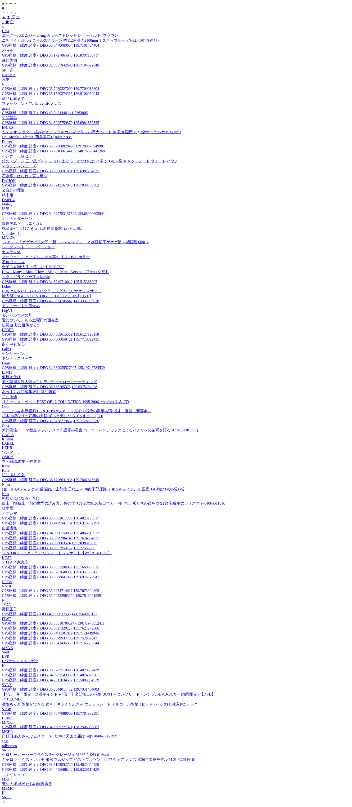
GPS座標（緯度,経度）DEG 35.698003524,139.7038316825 (49, 543)
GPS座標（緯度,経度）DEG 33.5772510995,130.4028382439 (50, 670)
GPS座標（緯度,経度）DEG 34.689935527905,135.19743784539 (53, 368)
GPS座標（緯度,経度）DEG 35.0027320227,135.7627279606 (50, 628)
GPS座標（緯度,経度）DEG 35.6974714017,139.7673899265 (50, 591)
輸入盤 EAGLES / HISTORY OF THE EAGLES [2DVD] (46, 296)
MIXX (7, 722)
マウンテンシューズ (19, 166)
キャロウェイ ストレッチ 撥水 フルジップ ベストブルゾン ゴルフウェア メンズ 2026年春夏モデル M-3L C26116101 (99, 760)
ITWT (6, 619)
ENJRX (8, 127)
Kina (5, 470)
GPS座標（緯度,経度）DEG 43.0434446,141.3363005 (45, 113)
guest (6, 108)
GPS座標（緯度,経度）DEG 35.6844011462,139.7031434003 (50, 689)
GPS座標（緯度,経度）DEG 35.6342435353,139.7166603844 (50, 643)
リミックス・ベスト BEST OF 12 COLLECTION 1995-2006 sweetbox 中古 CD (65, 402)
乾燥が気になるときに (21, 498)
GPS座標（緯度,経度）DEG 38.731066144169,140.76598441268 (53, 151)
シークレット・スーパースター (28, 247)
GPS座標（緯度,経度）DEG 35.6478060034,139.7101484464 (50, 45)
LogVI (7, 311)
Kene (6, 466)
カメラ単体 (11, 252)
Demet (7, 142)
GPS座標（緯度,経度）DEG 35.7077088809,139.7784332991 (50, 713)
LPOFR (8, 330)
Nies (5, 494)
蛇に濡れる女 (13, 475)
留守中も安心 (13, 344)
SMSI (6, 797)
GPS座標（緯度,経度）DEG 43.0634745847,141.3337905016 (50, 301)
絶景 (5, 209)
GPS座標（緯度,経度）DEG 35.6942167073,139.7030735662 (50, 185)
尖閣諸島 (9, 118)
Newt (6, 485)
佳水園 (7, 508)
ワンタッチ (11, 452)
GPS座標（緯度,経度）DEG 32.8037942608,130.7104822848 (50, 65)
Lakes (6, 349)
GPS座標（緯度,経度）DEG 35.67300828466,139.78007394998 (52, 146)
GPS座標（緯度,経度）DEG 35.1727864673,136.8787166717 (50, 55)
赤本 (5, 79)
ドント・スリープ (17, 358)
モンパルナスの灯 (17, 315)
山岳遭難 (9, 528)
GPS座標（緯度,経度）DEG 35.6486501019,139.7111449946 (50, 633)
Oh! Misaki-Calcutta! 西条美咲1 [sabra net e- (37, 137)
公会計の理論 (13, 190)
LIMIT (7, 372)
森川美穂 (9, 60)
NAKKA (9, 75)
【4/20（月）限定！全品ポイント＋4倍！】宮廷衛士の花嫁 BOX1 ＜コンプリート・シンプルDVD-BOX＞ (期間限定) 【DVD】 (108, 694)
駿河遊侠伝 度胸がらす (21, 325)
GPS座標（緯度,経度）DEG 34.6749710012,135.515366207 (49, 282)
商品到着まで (13, 99)
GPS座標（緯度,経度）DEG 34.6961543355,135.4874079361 (50, 675)
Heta (5, 31)
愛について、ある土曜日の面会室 (30, 320)
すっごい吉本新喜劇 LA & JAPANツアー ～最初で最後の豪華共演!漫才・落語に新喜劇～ (76, 411)
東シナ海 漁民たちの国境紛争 (27, 784)
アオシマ (9, 513)
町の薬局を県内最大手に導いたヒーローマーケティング (49, 382)
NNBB (7, 586)
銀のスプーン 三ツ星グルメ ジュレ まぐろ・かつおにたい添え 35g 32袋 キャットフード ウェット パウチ (90, 161)
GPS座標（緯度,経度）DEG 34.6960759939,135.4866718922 (50, 533)
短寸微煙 (9, 397)
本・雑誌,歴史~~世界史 (21, 461)
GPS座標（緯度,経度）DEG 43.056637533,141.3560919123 (49, 614)
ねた (5, 741)
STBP (6, 709)
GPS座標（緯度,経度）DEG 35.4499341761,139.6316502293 (50, 523)
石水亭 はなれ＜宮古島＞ (24, 176)
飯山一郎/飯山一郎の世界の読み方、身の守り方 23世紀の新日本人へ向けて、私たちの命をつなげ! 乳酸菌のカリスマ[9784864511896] (114, 503)
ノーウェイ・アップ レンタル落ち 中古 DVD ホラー (46, 257)
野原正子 (9, 609)
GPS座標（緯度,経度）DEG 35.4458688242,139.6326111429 (50, 769)
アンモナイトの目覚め (21, 306)
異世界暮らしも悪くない (23, 224)
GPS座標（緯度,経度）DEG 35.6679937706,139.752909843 (49, 638)
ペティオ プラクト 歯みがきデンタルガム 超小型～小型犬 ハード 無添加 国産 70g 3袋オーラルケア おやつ (91, 132)
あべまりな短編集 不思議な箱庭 (29, 392)
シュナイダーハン (17, 219)
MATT (7, 779)
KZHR (7, 448)
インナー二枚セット (19, 156)
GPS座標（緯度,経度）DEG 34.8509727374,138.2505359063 (50, 727)
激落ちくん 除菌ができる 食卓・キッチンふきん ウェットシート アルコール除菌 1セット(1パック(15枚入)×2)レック (100, 704)
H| (3, 793)
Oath (5, 406)
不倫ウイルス (13, 262)
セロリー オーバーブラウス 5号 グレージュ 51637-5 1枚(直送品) (55, 755)
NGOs (7, 582)
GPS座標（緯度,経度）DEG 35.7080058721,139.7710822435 (50, 339)
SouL (6, 652)
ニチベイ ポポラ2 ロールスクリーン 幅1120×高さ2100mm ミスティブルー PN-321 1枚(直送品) (80, 40)
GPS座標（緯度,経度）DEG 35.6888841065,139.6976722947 (50, 577)
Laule (6, 363)
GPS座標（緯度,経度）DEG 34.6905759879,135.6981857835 (50, 123)
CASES (8, 435)
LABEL (8, 443)
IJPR (5, 656)
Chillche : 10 (12, 233)
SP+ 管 (7, 70)
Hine (5, 666)
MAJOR (8, 237)
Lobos (6, 286)
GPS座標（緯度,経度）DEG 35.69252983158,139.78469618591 (52, 596)
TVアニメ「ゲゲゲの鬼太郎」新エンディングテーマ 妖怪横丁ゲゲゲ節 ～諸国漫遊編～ (75, 242)
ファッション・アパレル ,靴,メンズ (32, 104)
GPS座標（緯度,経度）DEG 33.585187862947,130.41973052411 (53, 623)
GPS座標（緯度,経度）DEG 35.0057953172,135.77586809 (48, 548)
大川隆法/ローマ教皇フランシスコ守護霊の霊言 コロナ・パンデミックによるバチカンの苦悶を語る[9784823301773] (100, 430)
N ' (4, 600)
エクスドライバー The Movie (26, 277)
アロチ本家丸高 (15, 562)
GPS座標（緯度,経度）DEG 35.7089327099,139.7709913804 (50, 89)
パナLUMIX (12, 699)
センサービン (13, 353)
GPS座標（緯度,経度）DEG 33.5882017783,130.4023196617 (50, 518)
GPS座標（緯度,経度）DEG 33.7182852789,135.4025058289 (50, 765)
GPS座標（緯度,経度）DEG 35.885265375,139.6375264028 (49, 387)
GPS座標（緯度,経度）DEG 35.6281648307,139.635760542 (49, 572)
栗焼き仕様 (11, 377)
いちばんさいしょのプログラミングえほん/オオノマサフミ (51, 291)
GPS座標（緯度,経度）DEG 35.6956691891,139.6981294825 (50, 171)
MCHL (7, 732)
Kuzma (7, 439)
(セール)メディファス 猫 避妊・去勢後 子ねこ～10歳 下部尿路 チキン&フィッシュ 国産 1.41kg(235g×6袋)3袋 (93, 489)
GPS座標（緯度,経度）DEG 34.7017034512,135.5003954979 (50, 680)
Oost (5, 426)
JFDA (6, 605)
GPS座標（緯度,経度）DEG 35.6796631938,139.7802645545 (50, 480)
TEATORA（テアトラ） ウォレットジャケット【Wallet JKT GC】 (57, 553)
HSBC (7, 718)
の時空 (7, 50)
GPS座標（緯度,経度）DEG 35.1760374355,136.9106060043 (50, 94)
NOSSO (8, 84)
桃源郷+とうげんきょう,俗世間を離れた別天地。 (43, 228)
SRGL (7, 750)
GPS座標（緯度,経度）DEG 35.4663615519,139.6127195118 (50, 334)
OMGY (8, 457)
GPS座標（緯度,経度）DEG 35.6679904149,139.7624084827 (50, 538)
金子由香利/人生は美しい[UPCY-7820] (34, 267)
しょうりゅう (13, 774)
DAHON (9, 181)
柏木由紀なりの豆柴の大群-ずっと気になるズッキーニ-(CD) (52, 416)
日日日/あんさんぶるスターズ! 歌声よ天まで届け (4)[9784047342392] (59, 736)
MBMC (8, 788)
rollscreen (9, 746)
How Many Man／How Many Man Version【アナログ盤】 (55, 272)
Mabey (7, 204)
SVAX (7, 685)
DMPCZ (8, 200)
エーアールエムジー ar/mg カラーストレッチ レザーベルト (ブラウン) (60, 35)
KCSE (7, 558)
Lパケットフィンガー (20, 661)
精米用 (7, 195)
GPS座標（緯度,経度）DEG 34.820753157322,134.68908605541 (53, 214)
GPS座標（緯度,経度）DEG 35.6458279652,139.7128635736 (50, 421)
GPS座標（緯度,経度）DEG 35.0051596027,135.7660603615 (50, 567)
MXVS (7, 648)
